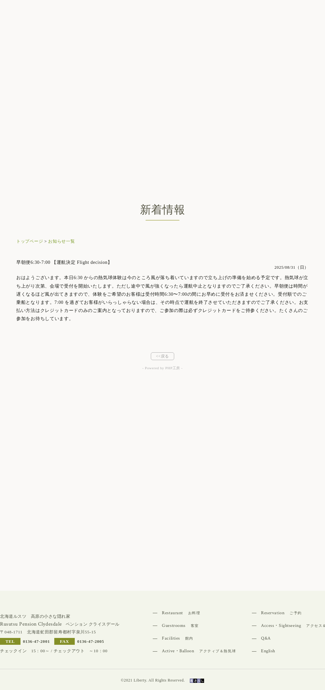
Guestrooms (180, 626)
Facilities (177, 638)
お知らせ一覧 (61, 241)
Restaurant (181, 613)
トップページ (29, 241)
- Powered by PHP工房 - (162, 368)
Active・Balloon (199, 651)
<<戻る (162, 356)
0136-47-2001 (36, 641)
